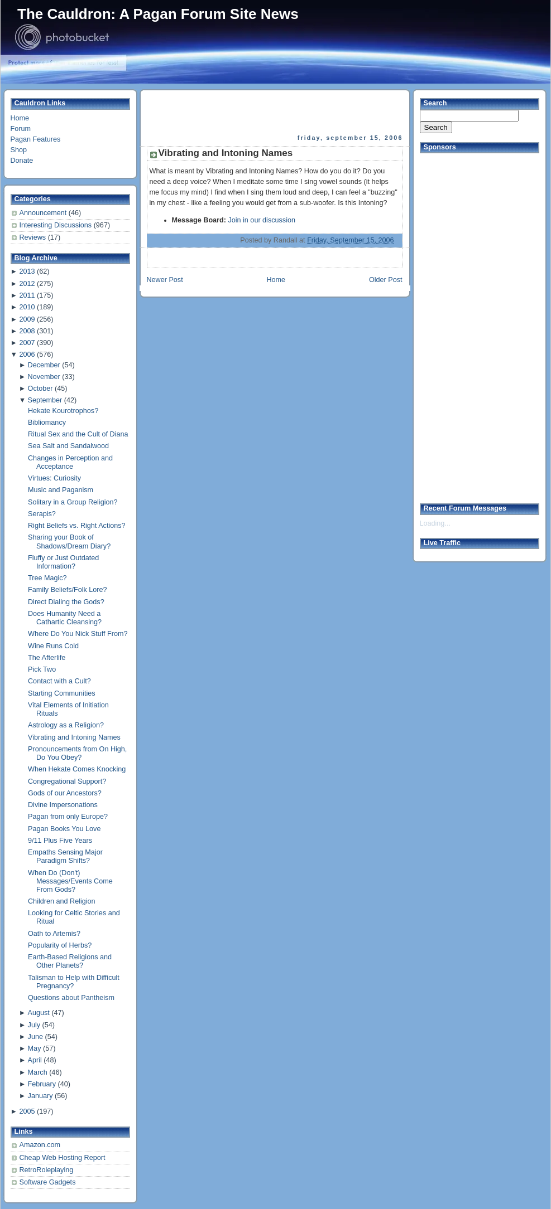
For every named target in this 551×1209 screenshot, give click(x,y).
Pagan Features (36, 139)
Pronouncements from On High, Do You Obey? (77, 753)
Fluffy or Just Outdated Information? (63, 562)
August (39, 1013)
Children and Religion (61, 901)
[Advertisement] (464, 324)
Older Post (386, 280)
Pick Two (42, 669)
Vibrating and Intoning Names (74, 737)
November (44, 377)
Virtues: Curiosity (54, 478)
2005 (27, 1111)
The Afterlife (46, 658)
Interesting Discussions (57, 225)
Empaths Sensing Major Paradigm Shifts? (65, 856)
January (40, 1096)
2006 (27, 354)
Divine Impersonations (63, 805)
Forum (21, 129)
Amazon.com (40, 1145)
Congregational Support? (67, 781)
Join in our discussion (261, 220)
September (45, 400)
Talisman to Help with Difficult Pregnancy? (73, 982)
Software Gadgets (48, 1182)
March (37, 1072)
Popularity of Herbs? (60, 945)
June (35, 1037)
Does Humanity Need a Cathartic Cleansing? (65, 618)
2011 (27, 295)
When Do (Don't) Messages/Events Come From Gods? (70, 881)
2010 (27, 307)
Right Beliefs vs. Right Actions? (77, 526)
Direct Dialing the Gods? (66, 602)
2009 (27, 319)
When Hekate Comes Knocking (77, 769)
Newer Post (165, 280)
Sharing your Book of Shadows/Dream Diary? (69, 541)
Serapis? (42, 514)
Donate (22, 160)
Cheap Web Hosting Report (63, 1158)
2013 (27, 271)
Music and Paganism (60, 490)
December (44, 365)
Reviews (34, 237)
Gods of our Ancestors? (65, 793)
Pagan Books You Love (64, 829)
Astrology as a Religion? (66, 725)
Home (20, 118)
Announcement (44, 213)
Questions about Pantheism (71, 998)
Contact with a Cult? (59, 681)
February (42, 1084)
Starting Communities (61, 693)
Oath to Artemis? (54, 934)
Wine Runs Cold (53, 646)
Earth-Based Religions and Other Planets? (70, 961)
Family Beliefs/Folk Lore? (67, 590)
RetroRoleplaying (47, 1170)
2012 (27, 284)
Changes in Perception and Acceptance (70, 462)
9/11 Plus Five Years (60, 840)
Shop (19, 150)
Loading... (435, 523)
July (34, 1025)
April (35, 1060)
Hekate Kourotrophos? (63, 411)
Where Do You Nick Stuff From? (77, 634)
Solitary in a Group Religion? (73, 502)
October (40, 388)
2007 (27, 343)
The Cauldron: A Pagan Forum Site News (158, 14)
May (34, 1048)
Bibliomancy (47, 422)
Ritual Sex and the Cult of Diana (78, 434)
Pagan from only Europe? (68, 816)
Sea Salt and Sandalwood (68, 446)
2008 (27, 331)
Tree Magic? (47, 578)
